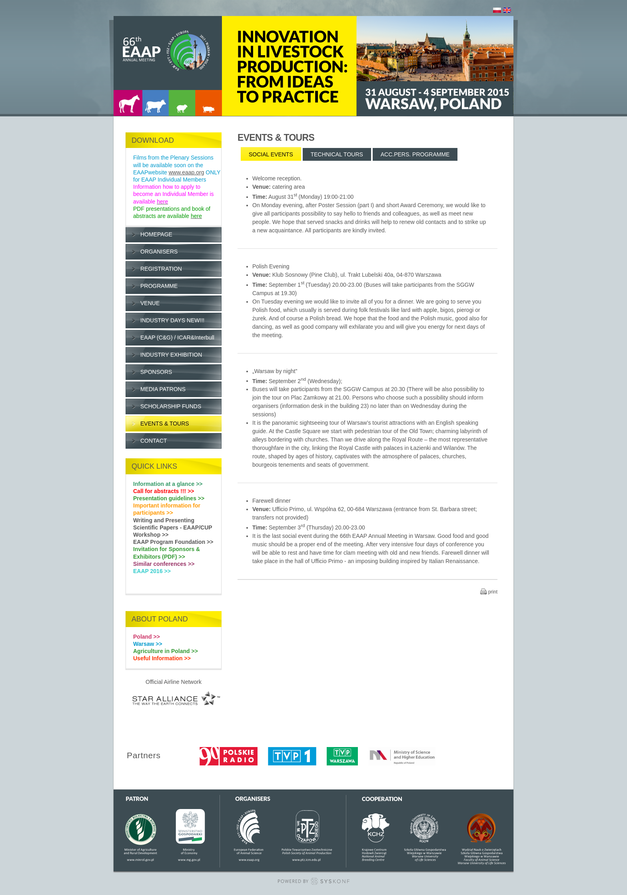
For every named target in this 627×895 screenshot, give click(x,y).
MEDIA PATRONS (163, 389)
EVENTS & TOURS (164, 423)
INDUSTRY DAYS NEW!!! (172, 320)
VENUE (150, 303)
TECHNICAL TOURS (337, 154)
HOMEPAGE (156, 234)
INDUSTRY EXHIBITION (171, 355)
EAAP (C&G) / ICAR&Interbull (177, 337)
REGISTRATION (161, 269)
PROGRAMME (159, 286)
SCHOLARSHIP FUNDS (170, 406)
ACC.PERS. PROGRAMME (415, 154)
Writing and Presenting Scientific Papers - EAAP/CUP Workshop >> (172, 527)
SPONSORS (156, 372)
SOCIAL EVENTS (271, 154)
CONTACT (153, 441)
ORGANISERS (159, 251)
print (492, 592)
